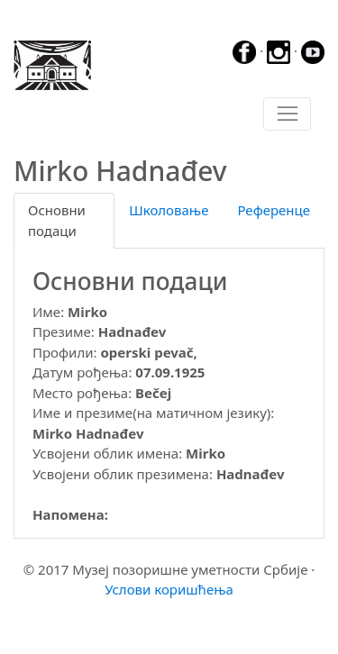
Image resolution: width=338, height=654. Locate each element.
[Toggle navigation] (287, 114)
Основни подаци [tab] (57, 220)
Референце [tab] (273, 210)
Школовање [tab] (168, 210)
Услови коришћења (169, 589)
